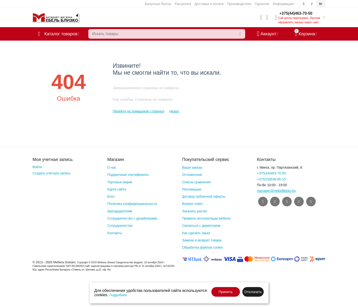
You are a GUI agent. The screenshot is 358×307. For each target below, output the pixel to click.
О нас (111, 167)
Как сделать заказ (196, 233)
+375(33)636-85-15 (271, 179)
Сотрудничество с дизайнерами (132, 218)
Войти (37, 167)
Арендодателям (119, 211)
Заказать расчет (194, 211)
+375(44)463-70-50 (295, 13)
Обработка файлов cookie (202, 247)
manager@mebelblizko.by (276, 191)
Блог (111, 196)
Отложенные (192, 175)
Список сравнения (196, 182)
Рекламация (191, 189)
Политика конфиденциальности (132, 204)
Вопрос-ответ (192, 204)
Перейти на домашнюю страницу (138, 111)
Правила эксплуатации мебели (206, 218)
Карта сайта (116, 189)
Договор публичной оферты (203, 196)
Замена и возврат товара (201, 240)
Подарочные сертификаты (128, 175)
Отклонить (253, 292)
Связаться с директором (201, 225)
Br (320, 4)
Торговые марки (119, 182)
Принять (225, 292)
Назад (174, 111)
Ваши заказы (192, 167)
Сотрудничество (120, 225)
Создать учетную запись (52, 173)
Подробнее (118, 295)
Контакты (114, 233)
